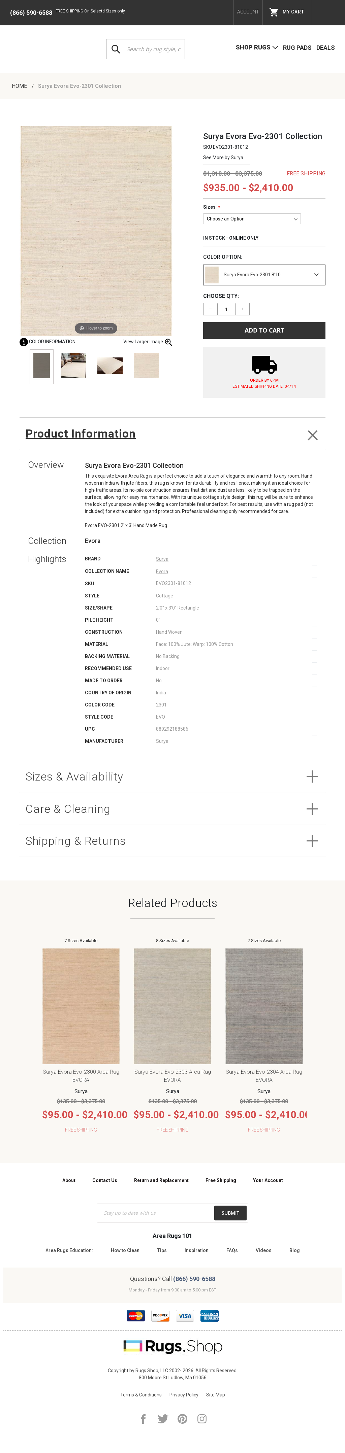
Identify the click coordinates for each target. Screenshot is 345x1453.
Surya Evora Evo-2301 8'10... (244, 275)
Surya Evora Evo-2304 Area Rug (264, 1075)
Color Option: (222, 257)
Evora (162, 572)
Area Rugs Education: (69, 1250)
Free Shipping (221, 1180)
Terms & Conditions (141, 1394)
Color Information (47, 341)
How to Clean (125, 1250)
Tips (162, 1250)
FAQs (232, 1250)
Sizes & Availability (77, 778)
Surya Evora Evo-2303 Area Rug (172, 1075)
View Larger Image (147, 342)
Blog (294, 1250)
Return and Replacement (161, 1180)
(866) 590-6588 (31, 12)
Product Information (83, 434)
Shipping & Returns (79, 844)
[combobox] (145, 49)
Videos (264, 1250)
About (68, 1180)
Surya (237, 157)
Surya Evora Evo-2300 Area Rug (81, 1075)
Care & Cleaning (70, 811)
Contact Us (104, 1180)
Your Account (268, 1180)
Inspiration (197, 1250)
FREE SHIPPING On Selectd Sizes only (90, 11)
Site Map (215, 1394)
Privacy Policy (183, 1394)
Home (20, 86)
